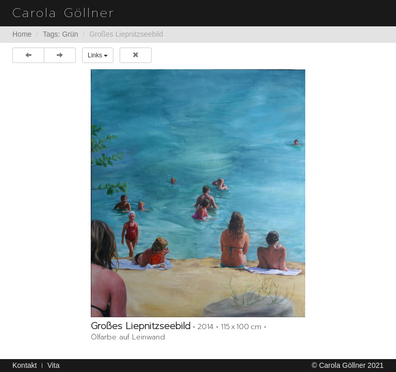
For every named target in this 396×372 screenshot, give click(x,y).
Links (98, 55)
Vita (53, 365)
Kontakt (24, 365)
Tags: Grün (60, 34)
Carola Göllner (63, 13)
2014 (205, 326)
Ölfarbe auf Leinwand (128, 337)
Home (21, 34)
